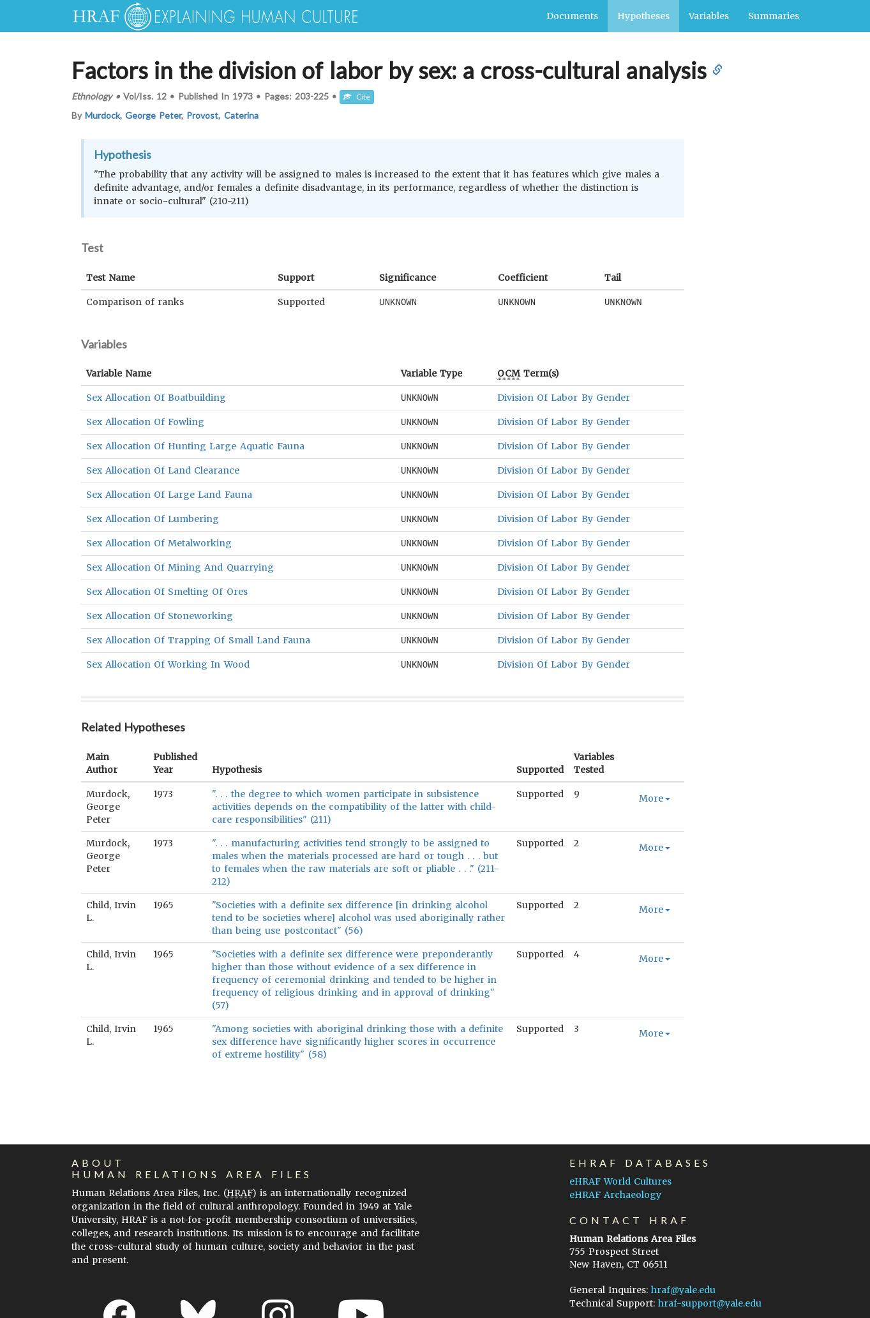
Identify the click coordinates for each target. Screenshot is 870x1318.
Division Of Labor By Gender (563, 397)
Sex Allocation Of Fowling (145, 420)
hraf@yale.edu (683, 1281)
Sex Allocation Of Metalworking (159, 538)
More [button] (654, 790)
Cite (356, 96)
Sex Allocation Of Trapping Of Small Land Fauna (198, 633)
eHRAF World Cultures (620, 1173)
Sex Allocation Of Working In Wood (168, 657)
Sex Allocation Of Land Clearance (163, 468)
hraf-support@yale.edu (709, 1295)
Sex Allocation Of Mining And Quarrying (180, 562)
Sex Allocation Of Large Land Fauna (169, 491)
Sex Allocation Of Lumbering (153, 515)
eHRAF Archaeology (615, 1186)
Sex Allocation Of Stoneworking (160, 609)
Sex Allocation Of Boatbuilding (156, 397)
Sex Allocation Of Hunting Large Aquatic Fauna (195, 444)
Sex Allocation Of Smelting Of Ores (167, 586)
